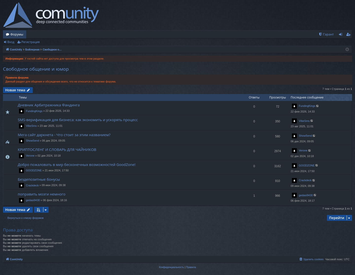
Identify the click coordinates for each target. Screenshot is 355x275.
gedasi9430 (33, 200)
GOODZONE (34, 170)
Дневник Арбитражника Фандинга (49, 104)
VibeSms (31, 125)
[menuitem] (326, 34)
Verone (30, 155)
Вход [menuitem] (341, 35)
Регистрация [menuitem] (349, 35)
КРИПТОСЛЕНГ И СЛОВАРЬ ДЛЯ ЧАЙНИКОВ (57, 149)
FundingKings (34, 111)
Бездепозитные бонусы (39, 179)
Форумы (16, 34)
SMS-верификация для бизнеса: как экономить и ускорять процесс (78, 119)
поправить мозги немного (41, 194)
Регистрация (30, 42)
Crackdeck (32, 185)
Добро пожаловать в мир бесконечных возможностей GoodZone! (76, 164)
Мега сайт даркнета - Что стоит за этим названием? (64, 134)
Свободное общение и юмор (36, 69)
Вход (10, 42)
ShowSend (32, 140)
